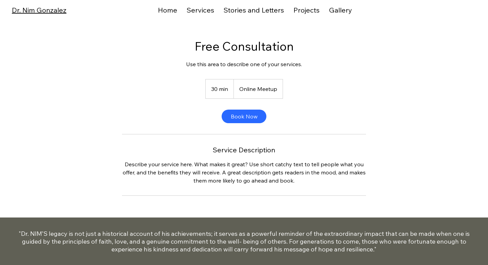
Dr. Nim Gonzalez (39, 10)
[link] (244, 116)
